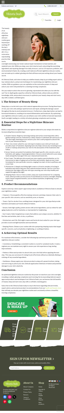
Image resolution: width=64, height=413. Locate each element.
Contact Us (26, 389)
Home (40, 387)
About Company (28, 387)
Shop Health (41, 394)
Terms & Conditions (26, 398)
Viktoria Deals (54, 384)
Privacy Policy (27, 392)
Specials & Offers (42, 390)
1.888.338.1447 (50, 6)
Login (57, 20)
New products (41, 403)
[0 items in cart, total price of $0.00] (60, 6)
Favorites (46, 20)
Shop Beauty (41, 399)
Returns (25, 395)
